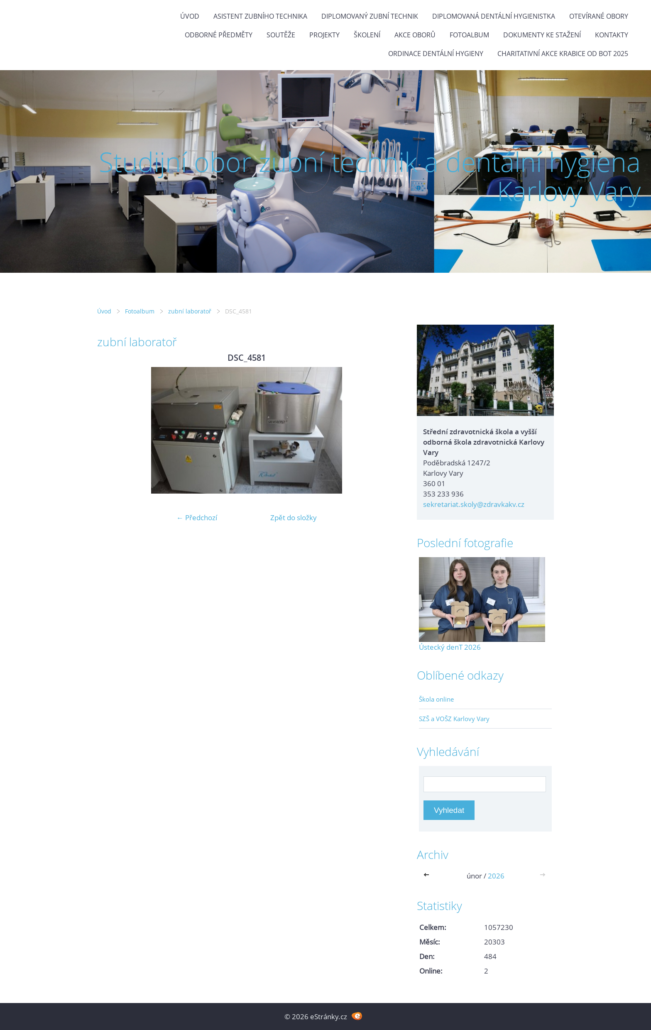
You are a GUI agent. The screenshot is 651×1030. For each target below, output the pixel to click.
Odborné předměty (218, 34)
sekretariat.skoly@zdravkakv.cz (473, 504)
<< (428, 876)
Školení (367, 34)
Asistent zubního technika (260, 16)
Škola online (436, 699)
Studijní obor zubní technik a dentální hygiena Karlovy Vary (370, 176)
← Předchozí (196, 517)
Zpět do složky (293, 517)
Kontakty (611, 34)
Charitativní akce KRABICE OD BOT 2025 (562, 53)
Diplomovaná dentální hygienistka (493, 16)
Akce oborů (415, 34)
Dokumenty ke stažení (542, 34)
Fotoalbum (469, 34)
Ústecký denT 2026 (450, 647)
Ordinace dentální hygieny (435, 53)
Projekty (324, 34)
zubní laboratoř (189, 311)
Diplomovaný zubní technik (369, 16)
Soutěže (281, 34)
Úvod (189, 16)
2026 (496, 876)
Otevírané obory (598, 16)
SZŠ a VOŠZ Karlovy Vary (454, 718)
